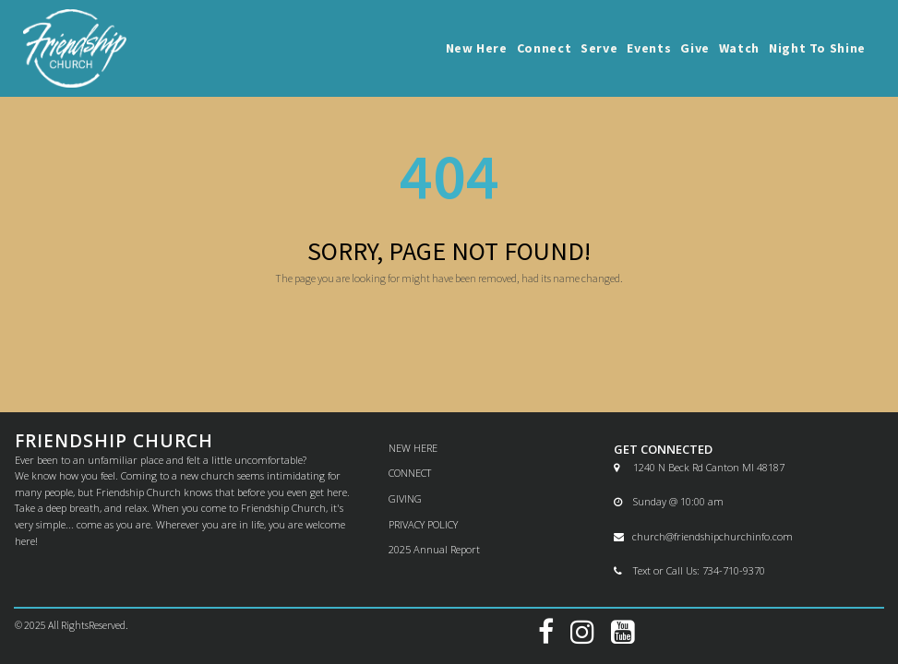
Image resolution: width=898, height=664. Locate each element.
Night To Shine (817, 48)
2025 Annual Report (434, 549)
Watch (739, 48)
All (54, 625)
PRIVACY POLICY (423, 524)
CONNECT (410, 473)
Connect (544, 48)
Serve (599, 48)
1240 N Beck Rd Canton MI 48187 (699, 467)
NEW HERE (413, 448)
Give (695, 48)
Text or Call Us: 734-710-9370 (689, 570)
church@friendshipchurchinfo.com (703, 536)
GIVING (405, 498)
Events (649, 48)
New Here (477, 48)
